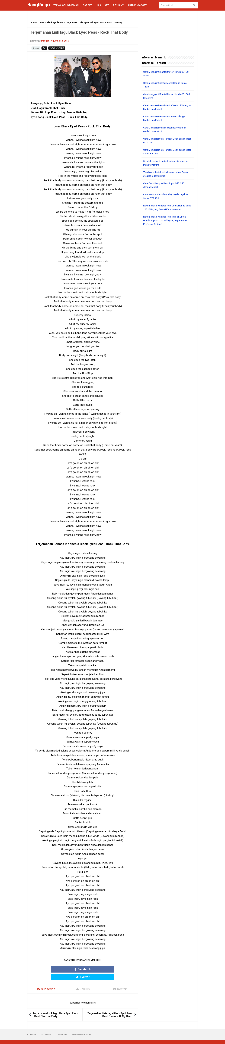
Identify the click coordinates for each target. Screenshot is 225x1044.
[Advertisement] (168, 281)
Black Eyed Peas (55, 22)
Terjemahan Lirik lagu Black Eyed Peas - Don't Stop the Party (55, 1007)
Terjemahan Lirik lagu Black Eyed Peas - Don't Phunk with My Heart (110, 1007)
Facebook (69, 969)
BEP (42, 22)
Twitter (96, 969)
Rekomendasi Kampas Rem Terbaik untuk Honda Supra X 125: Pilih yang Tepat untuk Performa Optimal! (166, 220)
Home (34, 22)
